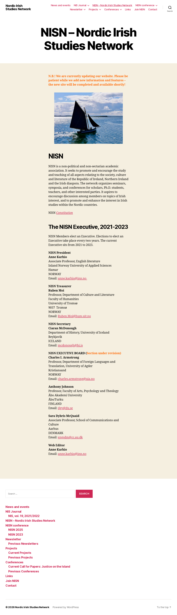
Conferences (111, 9)
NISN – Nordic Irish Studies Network (112, 5)
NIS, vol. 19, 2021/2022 (24, 516)
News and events (61, 5)
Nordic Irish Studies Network (18, 7)
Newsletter (76, 9)
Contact (152, 9)
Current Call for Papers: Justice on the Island (39, 566)
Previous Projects (20, 557)
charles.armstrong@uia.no (76, 379)
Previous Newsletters (23, 543)
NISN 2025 (15, 529)
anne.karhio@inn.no (72, 278)
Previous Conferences (23, 571)
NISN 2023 (15, 534)
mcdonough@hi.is (70, 345)
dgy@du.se (65, 408)
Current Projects (19, 552)
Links (128, 9)
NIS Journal (80, 5)
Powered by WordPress (66, 607)
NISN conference (145, 5)
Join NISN (139, 9)
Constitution (64, 213)
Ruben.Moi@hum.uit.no (74, 316)
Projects (93, 9)
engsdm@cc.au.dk (70, 437)
